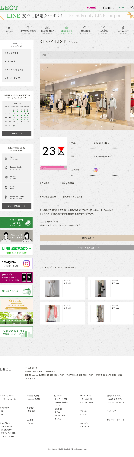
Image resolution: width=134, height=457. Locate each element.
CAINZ (30, 420)
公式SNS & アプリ (114, 396)
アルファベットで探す (16, 70)
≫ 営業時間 (30, 379)
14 (28, 114)
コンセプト (84, 423)
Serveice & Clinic (16, 178)
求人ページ (58, 396)
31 (14, 125)
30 (10, 125)
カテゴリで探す (16, 53)
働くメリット (59, 419)
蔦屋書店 (30, 408)
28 (28, 121)
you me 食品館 (33, 396)
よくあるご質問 (60, 415)
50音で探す (16, 61)
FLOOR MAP (47, 30)
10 (14, 114)
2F (2, 414)
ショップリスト (5, 423)
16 (10, 117)
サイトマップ (111, 411)
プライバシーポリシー (115, 420)
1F (2, 411)
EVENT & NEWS (28, 30)
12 (21, 114)
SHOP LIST (66, 30)
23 (10, 121)
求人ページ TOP (61, 399)
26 (21, 121)
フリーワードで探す (16, 78)
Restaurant (16, 197)
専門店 (57, 412)
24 (14, 121)
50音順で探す (6, 430)
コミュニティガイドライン (117, 402)
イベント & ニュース (7, 396)
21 (28, 117)
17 (14, 117)
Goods (16, 187)
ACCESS (104, 30)
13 (25, 114)
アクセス (83, 411)
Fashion (16, 158)
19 (21, 117)
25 (17, 121)
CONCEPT (123, 30)
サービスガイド (85, 396)
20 (25, 117)
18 (17, 117)
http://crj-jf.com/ (103, 156)
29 (6, 125)
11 (17, 114)
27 (25, 121)
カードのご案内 (87, 402)
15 (6, 117)
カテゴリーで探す (7, 426)
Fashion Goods (16, 168)
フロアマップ (4, 408)
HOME (9, 30)
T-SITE (58, 405)
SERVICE (85, 30)
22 (6, 121)
